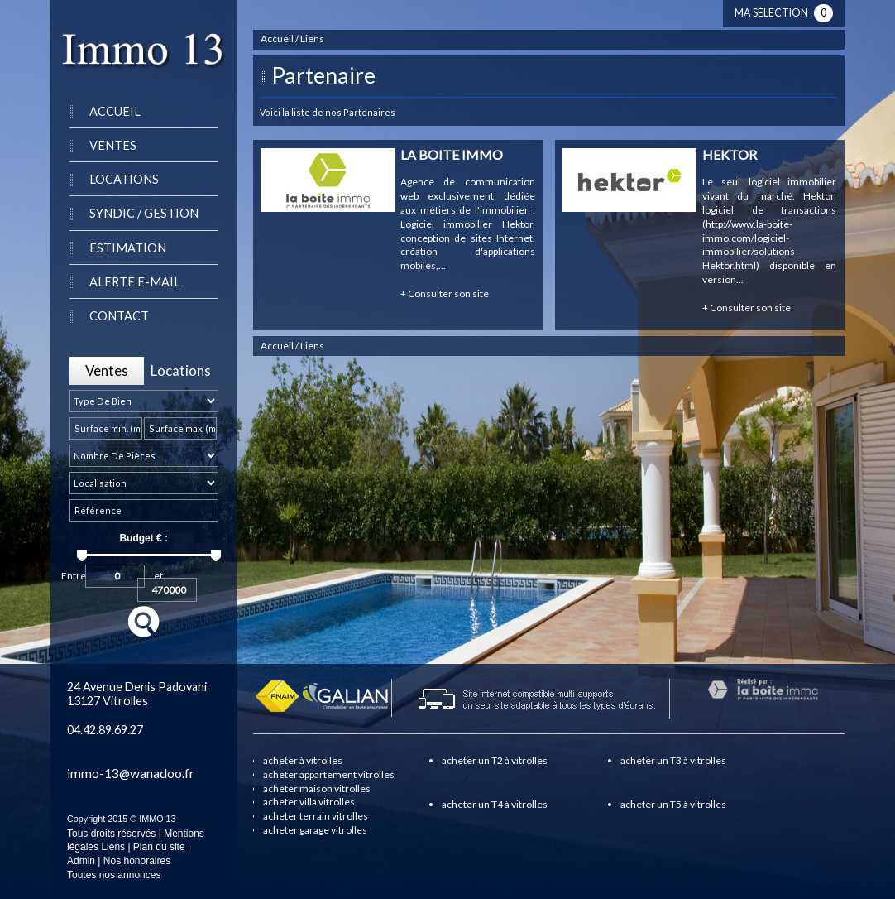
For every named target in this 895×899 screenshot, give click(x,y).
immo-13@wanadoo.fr (130, 773)
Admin (81, 861)
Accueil (115, 111)
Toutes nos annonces (113, 875)
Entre (73, 574)
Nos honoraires (136, 861)
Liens (113, 847)
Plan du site (159, 847)
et (158, 574)
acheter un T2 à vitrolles (495, 760)
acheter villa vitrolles (309, 802)
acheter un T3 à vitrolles (673, 760)
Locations (124, 179)
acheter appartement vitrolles (329, 774)
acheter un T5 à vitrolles (673, 804)
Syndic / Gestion (144, 213)
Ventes (112, 145)
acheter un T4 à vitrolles (495, 804)
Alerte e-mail (134, 282)
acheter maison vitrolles (317, 788)
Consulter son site (444, 293)
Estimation (127, 248)
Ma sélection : (784, 13)
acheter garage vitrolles (315, 830)
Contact (119, 316)
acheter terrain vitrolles (315, 816)
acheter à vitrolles (302, 760)
